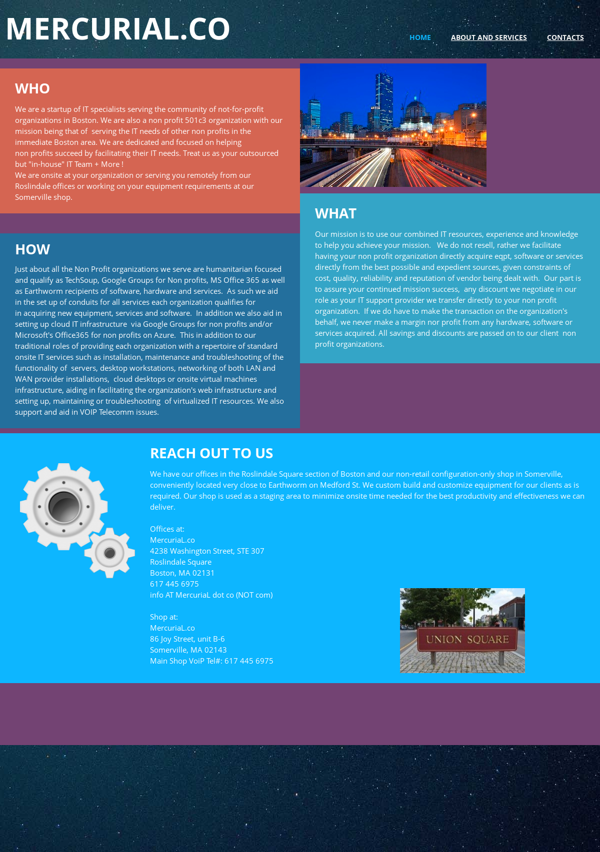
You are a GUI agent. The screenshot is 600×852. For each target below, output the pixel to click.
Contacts (565, 37)
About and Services (489, 37)
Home (420, 37)
